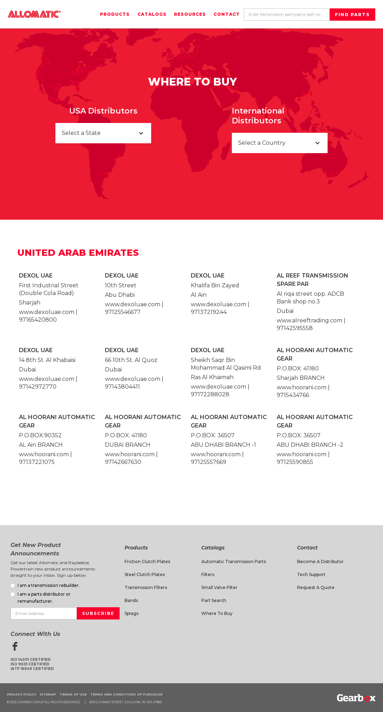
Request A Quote (316, 587)
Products (115, 14)
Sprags (132, 613)
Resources (190, 14)
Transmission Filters (146, 587)
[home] (34, 14)
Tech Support (311, 574)
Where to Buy (217, 613)
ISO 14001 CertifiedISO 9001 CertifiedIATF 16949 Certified (32, 664)
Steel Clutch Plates (145, 574)
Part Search (213, 600)
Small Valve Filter (219, 587)
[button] (103, 133)
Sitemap (48, 694)
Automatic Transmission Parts (233, 561)
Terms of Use (73, 694)
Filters (207, 574)
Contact (227, 14)
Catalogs (152, 14)
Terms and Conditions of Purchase (126, 694)
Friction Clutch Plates (147, 561)
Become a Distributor (320, 561)
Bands (131, 600)
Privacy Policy (21, 694)
